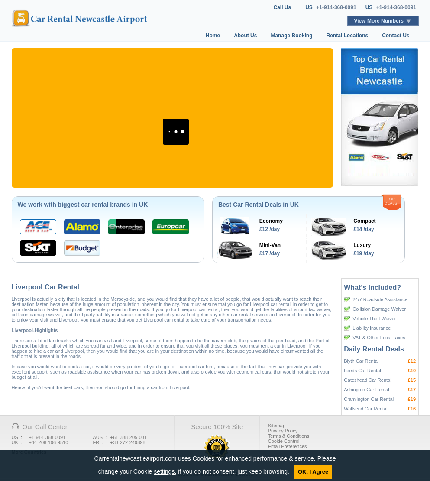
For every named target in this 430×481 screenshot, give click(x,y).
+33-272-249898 (127, 442)
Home (213, 35)
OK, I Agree (313, 471)
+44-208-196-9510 (48, 442)
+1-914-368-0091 (336, 7)
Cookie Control (284, 441)
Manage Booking (291, 35)
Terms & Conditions (288, 436)
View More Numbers (379, 21)
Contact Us (395, 35)
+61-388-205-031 (128, 437)
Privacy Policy (282, 430)
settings (164, 471)
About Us (245, 35)
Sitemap (276, 425)
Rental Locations (347, 35)
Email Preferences (287, 446)
